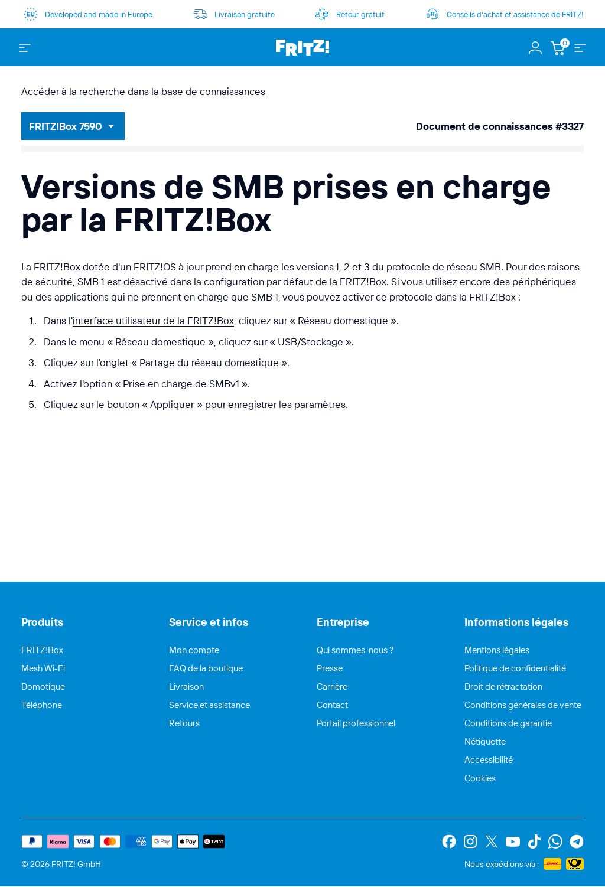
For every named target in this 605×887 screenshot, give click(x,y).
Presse (330, 668)
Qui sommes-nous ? (355, 650)
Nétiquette (485, 741)
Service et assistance (209, 704)
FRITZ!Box (42, 650)
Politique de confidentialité (515, 668)
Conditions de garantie (508, 723)
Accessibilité (488, 759)
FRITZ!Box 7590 (65, 126)
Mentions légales (496, 650)
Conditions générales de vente (522, 704)
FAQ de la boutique (206, 668)
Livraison (186, 686)
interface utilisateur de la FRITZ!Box (153, 320)
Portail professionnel (356, 723)
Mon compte (194, 650)
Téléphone (41, 704)
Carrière (332, 686)
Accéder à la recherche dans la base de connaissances (143, 91)
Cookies (480, 778)
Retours (184, 723)
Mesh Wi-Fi (43, 668)
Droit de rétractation (503, 686)
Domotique (43, 686)
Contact (332, 704)
